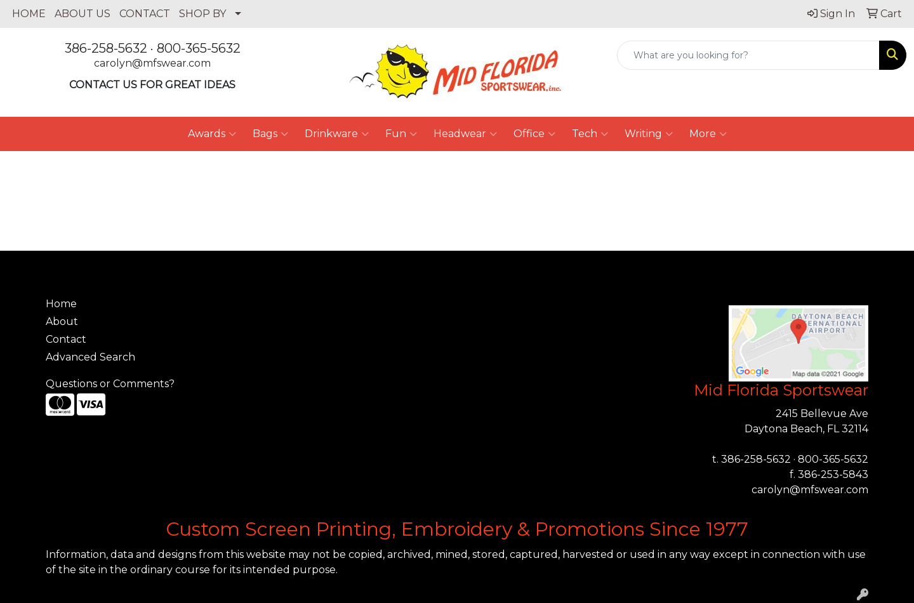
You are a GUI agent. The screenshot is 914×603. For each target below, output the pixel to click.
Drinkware (337, 134)
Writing (649, 134)
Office (534, 134)
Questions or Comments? (110, 384)
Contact (66, 339)
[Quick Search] (748, 55)
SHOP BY (202, 14)
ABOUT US (82, 14)
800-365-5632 (199, 48)
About (62, 321)
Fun (401, 134)
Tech (590, 134)
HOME (29, 14)
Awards (212, 134)
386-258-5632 (106, 48)
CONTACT (144, 14)
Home (61, 304)
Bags (270, 134)
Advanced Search (90, 357)
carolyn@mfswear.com (152, 63)
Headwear (465, 134)
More (708, 134)
